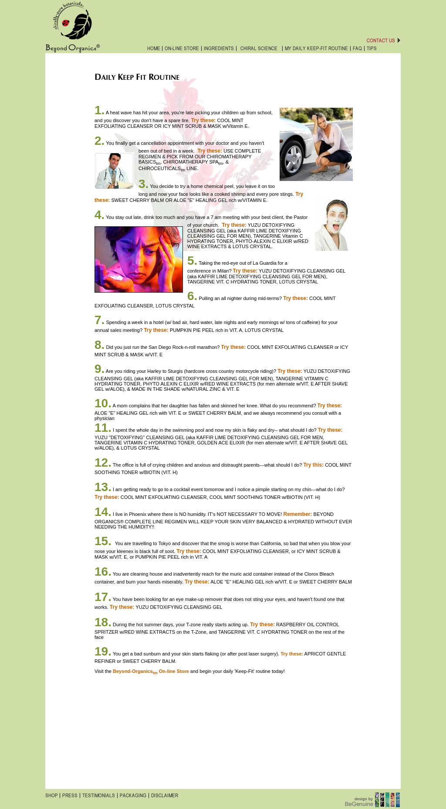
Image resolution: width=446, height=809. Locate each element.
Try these (244, 271)
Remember (297, 514)
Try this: (313, 465)
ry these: (236, 225)
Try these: (330, 430)
